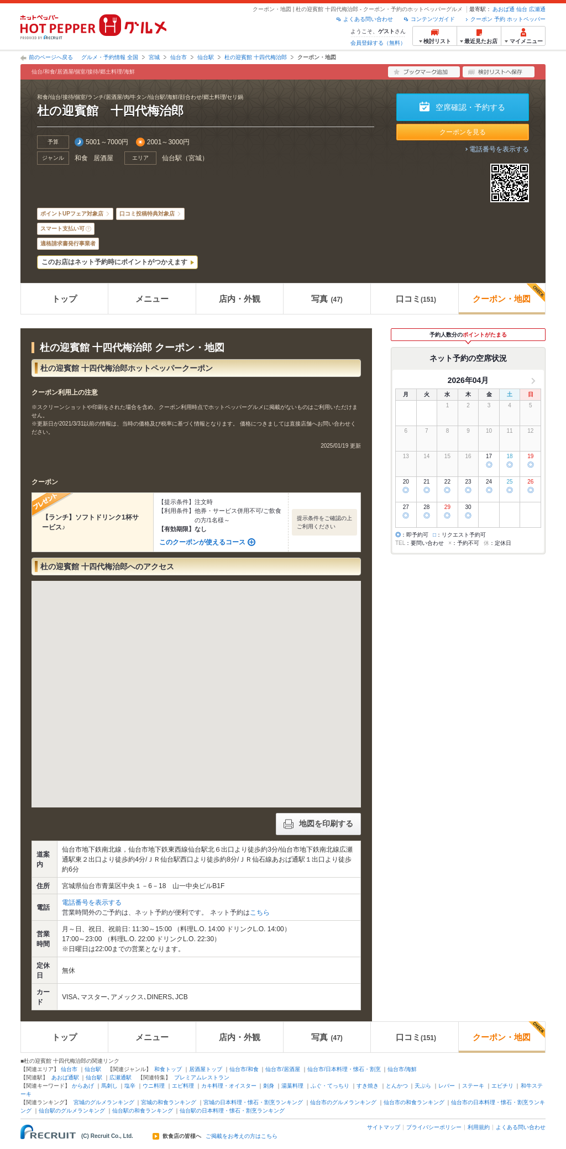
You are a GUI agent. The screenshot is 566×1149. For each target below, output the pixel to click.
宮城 (154, 57)
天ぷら (423, 1086)
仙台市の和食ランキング (414, 1102)
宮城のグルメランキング (104, 1102)
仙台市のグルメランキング (343, 1102)
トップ (64, 298)
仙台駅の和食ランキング (142, 1111)
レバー (446, 1086)
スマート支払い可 (62, 228)
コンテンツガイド (433, 19)
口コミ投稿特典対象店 (147, 214)
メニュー (152, 298)
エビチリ (502, 1086)
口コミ (416, 298)
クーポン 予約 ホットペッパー (508, 19)
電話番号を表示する (499, 149)
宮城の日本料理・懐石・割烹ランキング (253, 1102)
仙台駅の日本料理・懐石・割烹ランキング (232, 1111)
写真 (326, 298)
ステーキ (473, 1086)
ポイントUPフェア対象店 (71, 214)
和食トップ (168, 1069)
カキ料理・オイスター (228, 1086)
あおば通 (503, 9)
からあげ (83, 1086)
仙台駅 (205, 57)
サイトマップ (383, 1127)
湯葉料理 (292, 1086)
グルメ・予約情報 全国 (109, 57)
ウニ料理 (154, 1086)
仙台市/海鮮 (402, 1069)
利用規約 (479, 1127)
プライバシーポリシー (434, 1127)
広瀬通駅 (120, 1077)
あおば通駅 (65, 1077)
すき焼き (368, 1086)
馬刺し (109, 1086)
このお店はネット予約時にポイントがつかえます (114, 262)
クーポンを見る (462, 132)
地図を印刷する (318, 824)
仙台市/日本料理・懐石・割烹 (344, 1069)
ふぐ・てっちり (330, 1086)
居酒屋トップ (205, 1069)
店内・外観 (239, 298)
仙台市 (178, 57)
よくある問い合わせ (368, 19)
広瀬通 (537, 9)
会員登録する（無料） (378, 43)
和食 (81, 158)
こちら (260, 912)
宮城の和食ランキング (168, 1102)
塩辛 (129, 1086)
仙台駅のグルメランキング (72, 1111)
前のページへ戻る (51, 57)
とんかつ (397, 1086)
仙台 (521, 9)
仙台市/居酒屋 (282, 1069)
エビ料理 (183, 1086)
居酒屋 (103, 158)
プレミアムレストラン (201, 1077)
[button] (196, 684)
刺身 (268, 1086)
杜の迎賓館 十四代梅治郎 (255, 57)
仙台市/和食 (244, 1069)
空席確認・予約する (470, 107)
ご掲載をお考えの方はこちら (241, 1136)
